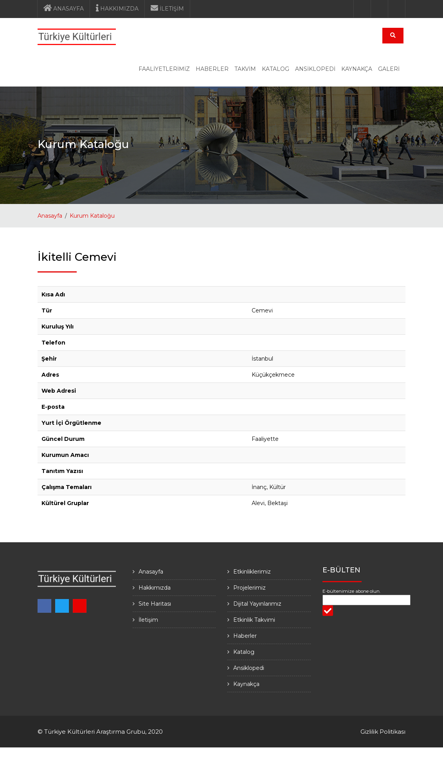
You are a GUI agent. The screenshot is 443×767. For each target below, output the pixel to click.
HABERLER (212, 68)
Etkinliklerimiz (252, 571)
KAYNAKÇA (356, 68)
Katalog (243, 651)
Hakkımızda (155, 587)
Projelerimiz (249, 587)
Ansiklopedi (248, 667)
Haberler (245, 635)
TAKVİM (245, 68)
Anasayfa (50, 215)
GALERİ (389, 68)
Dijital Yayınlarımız (257, 603)
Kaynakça (246, 684)
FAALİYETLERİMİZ (164, 68)
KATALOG (275, 68)
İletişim (148, 619)
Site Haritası (155, 603)
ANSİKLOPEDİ (315, 68)
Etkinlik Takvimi (254, 619)
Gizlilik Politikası (382, 731)
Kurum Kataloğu (92, 215)
